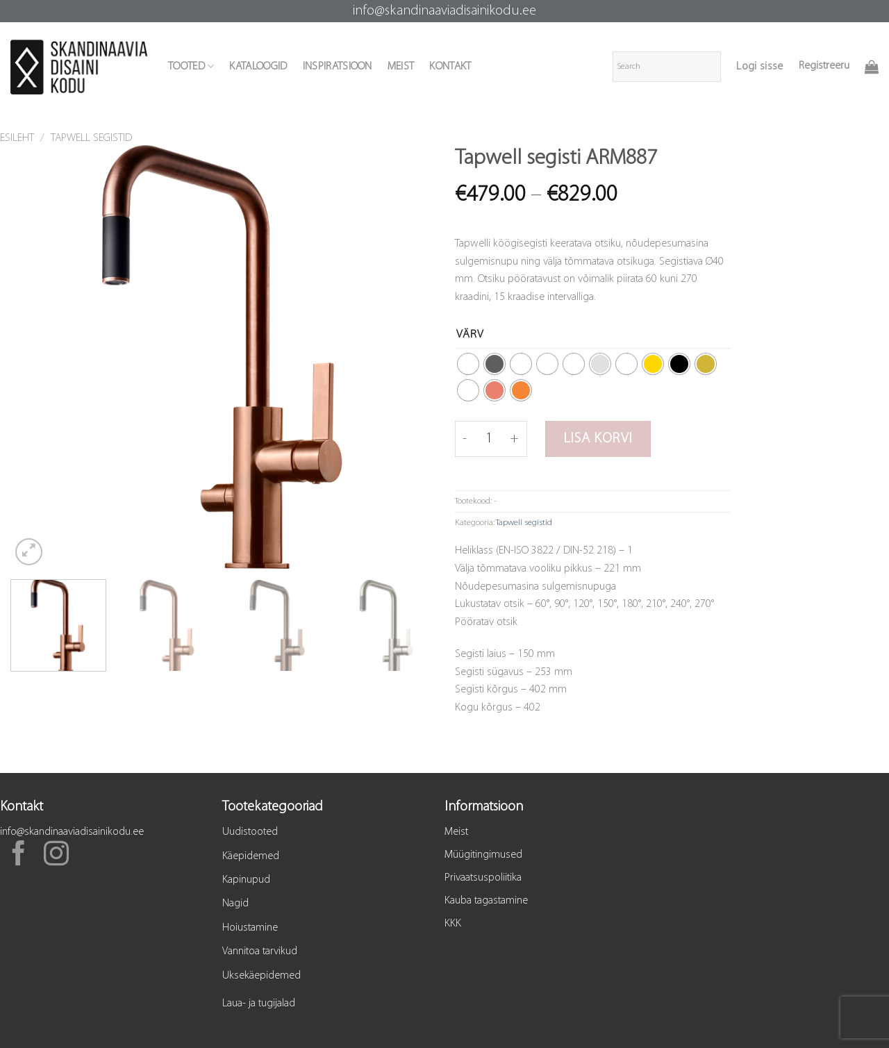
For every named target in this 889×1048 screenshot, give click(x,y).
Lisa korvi (598, 438)
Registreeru (824, 66)
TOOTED (191, 66)
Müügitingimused (483, 854)
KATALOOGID (258, 66)
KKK (452, 923)
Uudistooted (250, 832)
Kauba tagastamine (486, 900)
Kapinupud (246, 879)
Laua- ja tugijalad (258, 1003)
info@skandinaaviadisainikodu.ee (444, 11)
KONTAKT (450, 66)
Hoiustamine (250, 927)
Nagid (235, 903)
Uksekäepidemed (261, 975)
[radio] (468, 364)
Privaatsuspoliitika (483, 877)
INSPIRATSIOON (337, 66)
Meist (456, 832)
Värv (470, 334)
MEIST (401, 66)
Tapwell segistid (91, 138)
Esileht (17, 138)
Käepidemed (250, 856)
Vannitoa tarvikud (259, 951)
